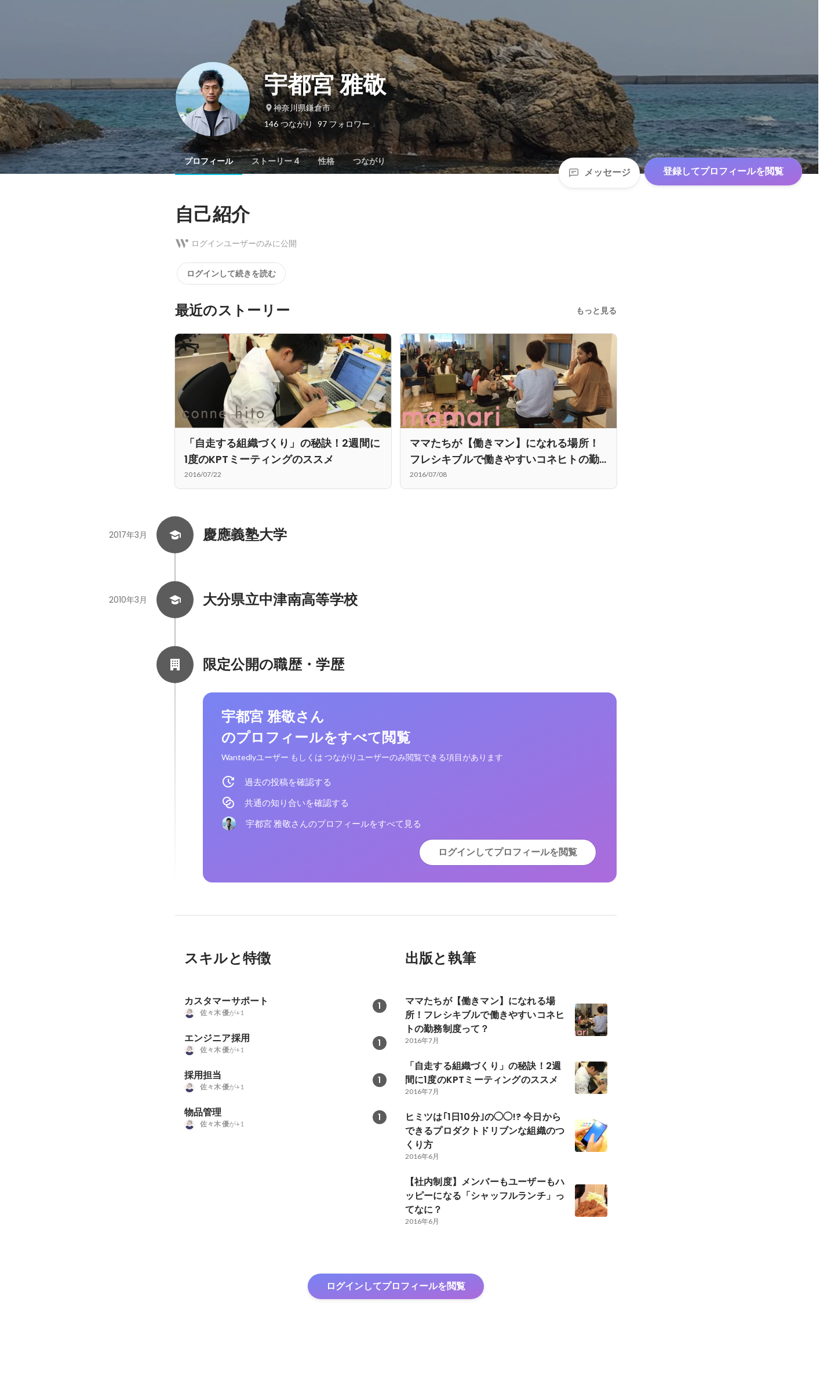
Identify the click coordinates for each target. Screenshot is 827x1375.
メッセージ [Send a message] (599, 172)
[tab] (208, 161)
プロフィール (208, 161)
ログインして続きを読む (231, 273)
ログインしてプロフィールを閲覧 (507, 852)
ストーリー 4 (276, 161)
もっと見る (596, 310)
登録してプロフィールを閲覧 (723, 171)
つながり (369, 161)
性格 (326, 161)
